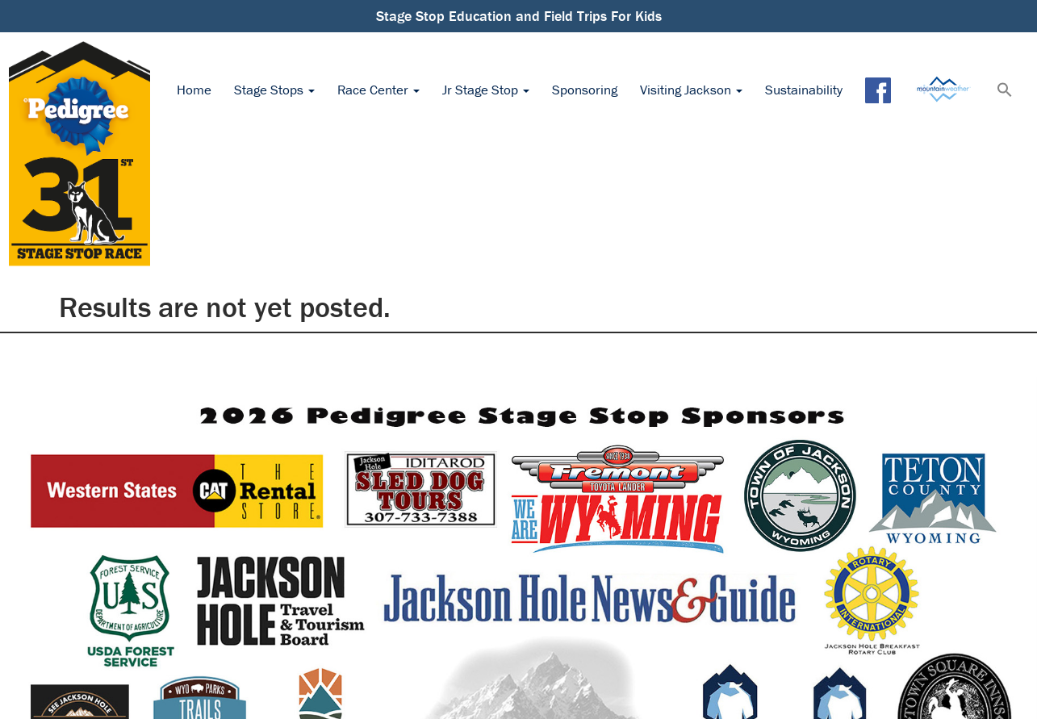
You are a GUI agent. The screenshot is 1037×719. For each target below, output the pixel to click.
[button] (1004, 91)
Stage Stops (274, 89)
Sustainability (804, 89)
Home (194, 89)
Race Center (378, 89)
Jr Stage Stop (485, 89)
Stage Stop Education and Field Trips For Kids (519, 15)
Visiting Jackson (691, 89)
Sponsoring (584, 89)
